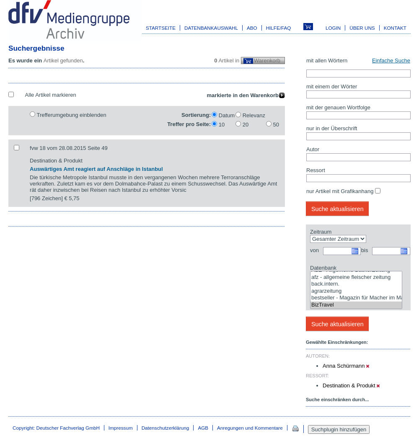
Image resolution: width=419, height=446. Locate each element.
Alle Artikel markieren (50, 95)
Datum (227, 115)
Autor (312, 149)
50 (276, 124)
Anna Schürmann (346, 366)
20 (245, 124)
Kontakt (395, 28)
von (314, 250)
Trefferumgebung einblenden (71, 115)
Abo (252, 28)
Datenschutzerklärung (165, 428)
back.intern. (356, 284)
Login (333, 28)
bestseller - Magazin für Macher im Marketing (356, 298)
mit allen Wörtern (326, 60)
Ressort (315, 170)
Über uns (362, 28)
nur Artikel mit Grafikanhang (339, 191)
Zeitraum (320, 232)
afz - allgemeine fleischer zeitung (356, 277)
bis (364, 250)
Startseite (161, 28)
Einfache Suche (391, 60)
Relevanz (254, 115)
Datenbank (323, 268)
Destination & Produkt (351, 385)
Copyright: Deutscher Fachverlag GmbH (56, 428)
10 (222, 124)
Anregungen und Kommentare (250, 428)
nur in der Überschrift (331, 128)
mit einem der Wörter (331, 86)
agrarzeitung (356, 291)
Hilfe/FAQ (278, 28)
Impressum (121, 428)
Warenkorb (267, 60)
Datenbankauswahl (211, 28)
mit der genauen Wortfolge (338, 107)
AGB (203, 428)
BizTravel (356, 305)
